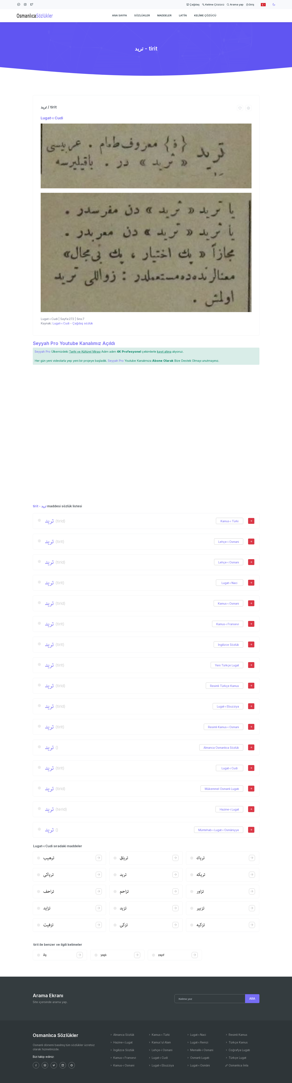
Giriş (250, 4)
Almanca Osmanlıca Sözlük (221, 747)
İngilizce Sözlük (228, 644)
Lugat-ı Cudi (52, 118)
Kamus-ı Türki (230, 521)
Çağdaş (193, 4)
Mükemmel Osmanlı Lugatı (222, 788)
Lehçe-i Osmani (228, 541)
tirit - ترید (39, 506)
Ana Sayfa (119, 15)
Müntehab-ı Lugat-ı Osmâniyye (218, 830)
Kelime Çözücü (213, 4)
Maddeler (164, 15)
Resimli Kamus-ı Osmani (223, 727)
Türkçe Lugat (235, 1057)
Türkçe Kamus (236, 1042)
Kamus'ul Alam (159, 1042)
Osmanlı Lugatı (198, 1057)
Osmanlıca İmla (236, 1065)
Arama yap (235, 4)
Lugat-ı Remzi (197, 1042)
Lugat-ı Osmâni (198, 1065)
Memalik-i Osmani (200, 1050)
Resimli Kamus (236, 1034)
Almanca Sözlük (122, 1034)
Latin (183, 15)
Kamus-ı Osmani (228, 603)
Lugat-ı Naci (229, 583)
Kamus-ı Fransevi (227, 624)
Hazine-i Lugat (229, 809)
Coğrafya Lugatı (237, 1050)
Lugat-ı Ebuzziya (228, 706)
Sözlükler (142, 15)
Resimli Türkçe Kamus (224, 686)
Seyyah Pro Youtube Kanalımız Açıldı (74, 343)
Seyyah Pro (42, 351)
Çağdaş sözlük (82, 323)
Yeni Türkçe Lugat (227, 665)
